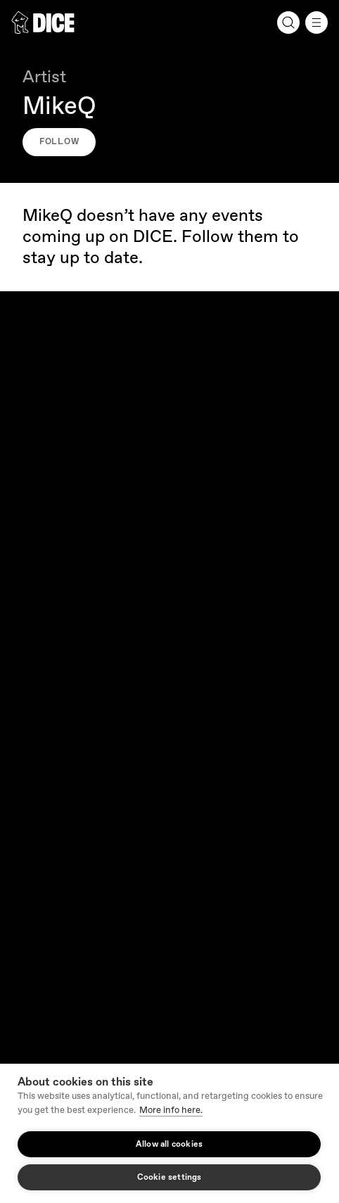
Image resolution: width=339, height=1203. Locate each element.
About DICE (35, 469)
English (35, 887)
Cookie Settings (52, 1018)
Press (22, 790)
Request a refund (47, 688)
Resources (169, 722)
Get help (29, 621)
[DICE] (43, 22)
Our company (169, 435)
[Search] (288, 22)
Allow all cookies (169, 1144)
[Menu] (316, 22)
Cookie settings (169, 1177)
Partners (38, 824)
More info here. (171, 1110)
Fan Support (169, 587)
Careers (27, 503)
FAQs (22, 655)
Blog (21, 756)
